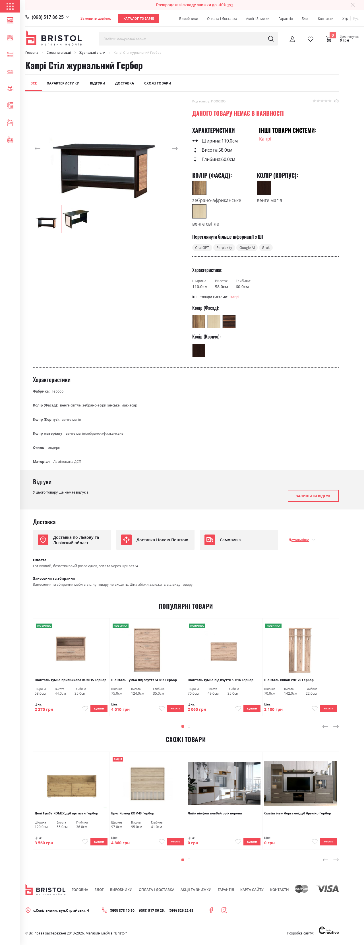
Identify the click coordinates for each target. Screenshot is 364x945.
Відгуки (97, 83)
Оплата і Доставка (222, 18)
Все (33, 83)
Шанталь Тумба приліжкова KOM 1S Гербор (70, 680)
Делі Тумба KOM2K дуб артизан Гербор (66, 814)
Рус (356, 18)
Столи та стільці (59, 53)
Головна (31, 53)
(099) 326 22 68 (181, 912)
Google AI (247, 247)
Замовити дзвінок (95, 18)
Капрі (265, 139)
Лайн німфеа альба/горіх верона (215, 814)
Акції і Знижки (258, 18)
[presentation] (325, 727)
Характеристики (63, 83)
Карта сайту (252, 892)
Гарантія (285, 18)
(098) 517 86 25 (48, 17)
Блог (305, 18)
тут (230, 5)
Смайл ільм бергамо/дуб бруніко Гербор (297, 814)
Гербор (57, 391)
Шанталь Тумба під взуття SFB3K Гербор (144, 680)
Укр (345, 18)
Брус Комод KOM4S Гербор (132, 814)
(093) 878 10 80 (122, 912)
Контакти (326, 18)
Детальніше (299, 539)
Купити (98, 709)
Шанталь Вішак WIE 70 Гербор (289, 680)
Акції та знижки (196, 892)
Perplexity (224, 247)
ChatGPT (202, 247)
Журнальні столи (92, 53)
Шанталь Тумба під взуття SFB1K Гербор (220, 680)
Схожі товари (157, 83)
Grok (266, 247)
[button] (44, 148)
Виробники (188, 18)
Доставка (124, 83)
